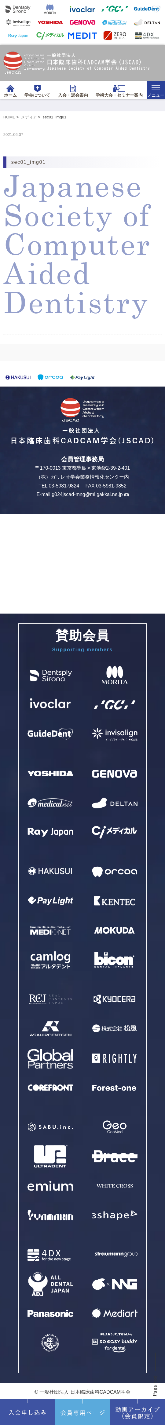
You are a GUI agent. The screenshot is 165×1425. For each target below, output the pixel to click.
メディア (29, 117)
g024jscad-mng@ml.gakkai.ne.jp (90, 494)
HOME (9, 117)
